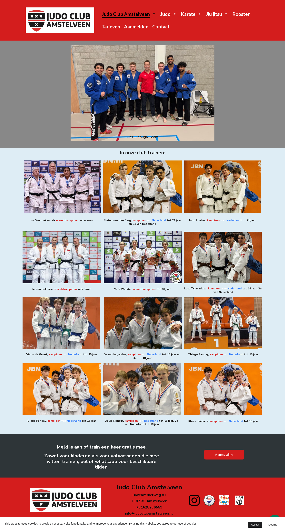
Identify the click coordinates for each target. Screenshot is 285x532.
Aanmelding (224, 454)
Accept (255, 524)
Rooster (241, 14)
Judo (165, 14)
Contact (161, 26)
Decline (273, 524)
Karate (188, 14)
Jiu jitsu (214, 14)
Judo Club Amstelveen (126, 14)
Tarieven (111, 26)
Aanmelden (136, 26)
